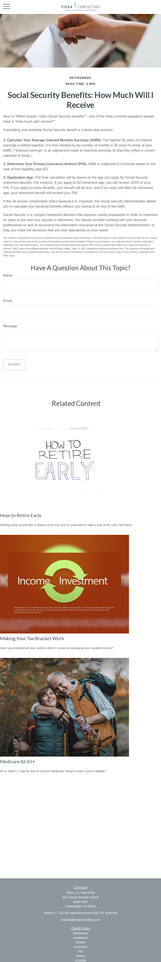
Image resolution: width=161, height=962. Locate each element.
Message (10, 326)
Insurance (80, 946)
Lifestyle (80, 960)
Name (7, 275)
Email (7, 301)
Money (80, 955)
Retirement (80, 933)
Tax (80, 951)
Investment (80, 937)
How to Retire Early (20, 515)
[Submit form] (14, 364)
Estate (80, 942)
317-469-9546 (85, 892)
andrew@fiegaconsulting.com (80, 919)
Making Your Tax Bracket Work (32, 638)
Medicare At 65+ (17, 761)
